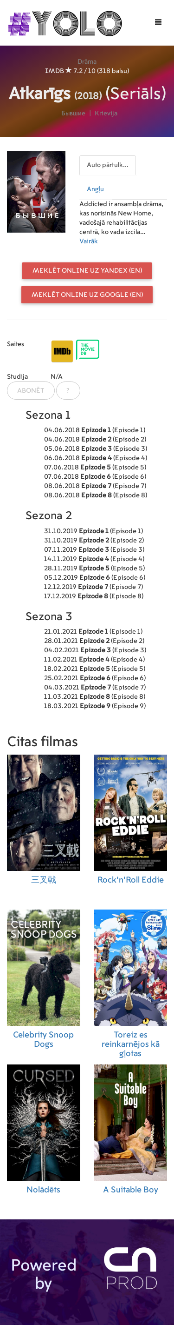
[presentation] (108, 163)
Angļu (95, 189)
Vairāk (88, 241)
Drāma (87, 62)
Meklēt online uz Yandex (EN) (87, 271)
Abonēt (30, 391)
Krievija (106, 113)
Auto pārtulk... (108, 165)
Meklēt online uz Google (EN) (87, 295)
